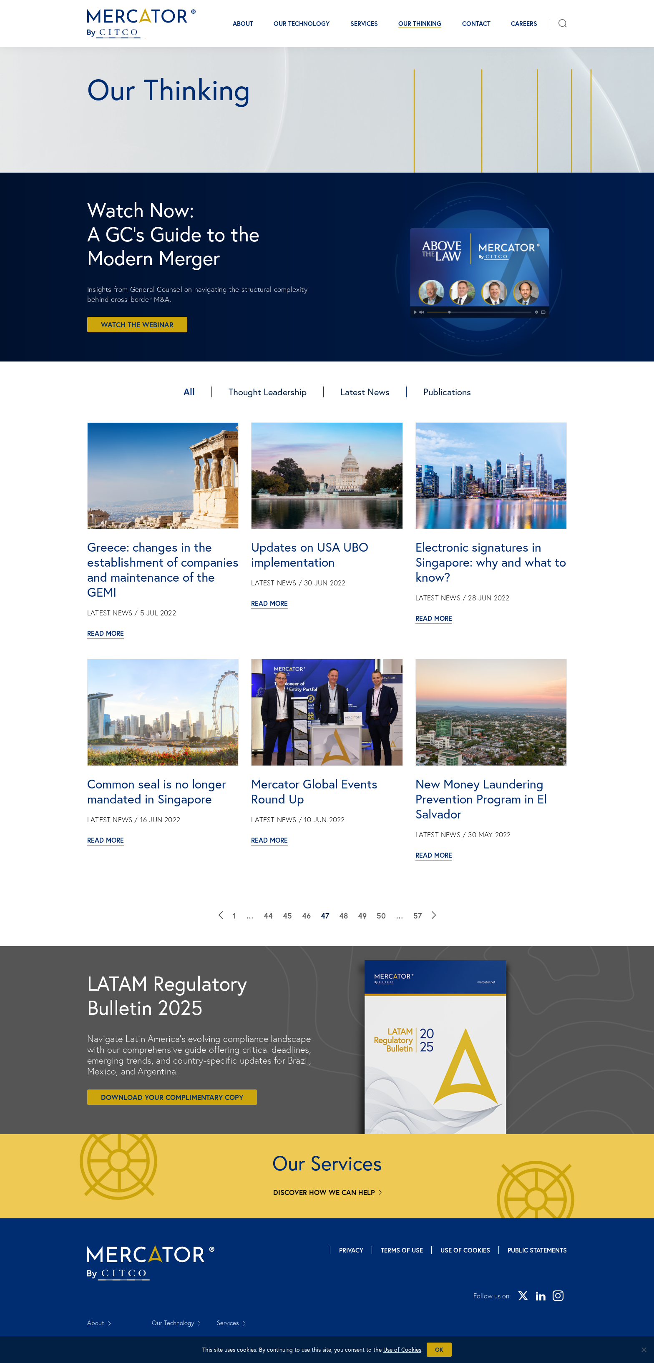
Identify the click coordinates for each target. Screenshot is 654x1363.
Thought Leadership (268, 392)
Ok (439, 1349)
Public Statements (537, 1250)
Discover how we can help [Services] (324, 1192)
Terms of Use (402, 1250)
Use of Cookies (465, 1250)
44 (268, 916)
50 (381, 916)
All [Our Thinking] (189, 392)
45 (287, 916)
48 (343, 916)
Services (364, 24)
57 (417, 916)
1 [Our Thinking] (234, 916)
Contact (476, 24)
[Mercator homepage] (150, 1263)
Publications (447, 392)
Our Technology (302, 24)
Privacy (351, 1250)
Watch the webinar (137, 324)
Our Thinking (419, 24)
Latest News (365, 392)
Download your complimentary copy (172, 1097)
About (243, 24)
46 (306, 916)
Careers (524, 24)
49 (362, 916)
